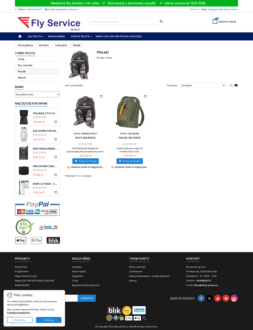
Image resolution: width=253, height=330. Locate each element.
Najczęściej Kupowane (31, 103)
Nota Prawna (79, 271)
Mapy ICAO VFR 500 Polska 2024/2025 (119, 36)
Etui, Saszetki (25, 65)
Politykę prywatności (18, 312)
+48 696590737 (34, 9)
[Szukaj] (126, 21)
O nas (75, 280)
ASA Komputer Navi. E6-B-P (45, 130)
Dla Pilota (35, 36)
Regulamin (77, 276)
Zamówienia (135, 271)
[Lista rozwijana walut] (195, 9)
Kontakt (193, 259)
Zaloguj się (213, 9)
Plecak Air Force (130, 137)
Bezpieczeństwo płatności (86, 285)
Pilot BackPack (85, 137)
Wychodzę (19, 320)
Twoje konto (139, 259)
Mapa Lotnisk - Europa (45, 183)
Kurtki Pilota (80, 36)
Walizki (22, 77)
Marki (19, 87)
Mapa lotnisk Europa (26, 276)
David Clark (21, 266)
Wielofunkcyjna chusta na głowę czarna (45, 166)
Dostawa (77, 266)
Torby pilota (25, 53)
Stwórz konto (231, 9)
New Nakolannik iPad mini (45, 148)
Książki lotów (21, 271)
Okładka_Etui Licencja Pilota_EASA (45, 113)
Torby (21, 59)
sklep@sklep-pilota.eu (67, 9)
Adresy (133, 280)
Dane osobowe (137, 266)
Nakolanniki (56, 36)
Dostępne (204, 85)
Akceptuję (49, 320)
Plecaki (22, 71)
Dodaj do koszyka (85, 161)
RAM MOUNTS (22, 285)
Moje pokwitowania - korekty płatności (149, 276)
